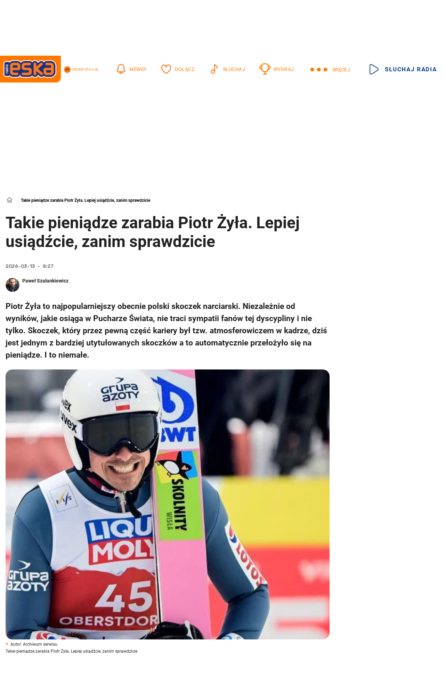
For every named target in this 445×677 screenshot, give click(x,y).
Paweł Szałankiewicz (45, 281)
